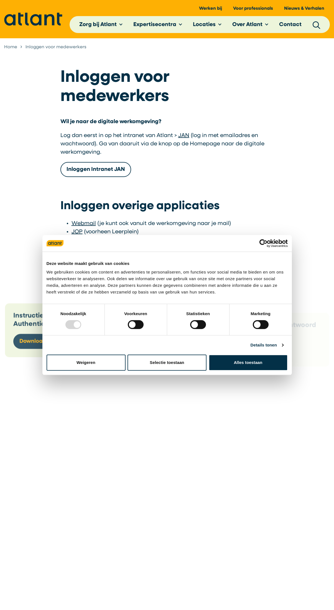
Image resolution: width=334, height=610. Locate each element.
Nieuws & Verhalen (304, 8)
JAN (183, 135)
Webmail (84, 225)
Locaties (204, 24)
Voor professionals (253, 8)
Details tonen (264, 345)
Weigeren (86, 362)
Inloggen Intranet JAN (96, 169)
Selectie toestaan (167, 362)
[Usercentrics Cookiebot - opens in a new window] (263, 243)
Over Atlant (247, 24)
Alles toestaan (248, 362)
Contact (290, 24)
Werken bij (210, 8)
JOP (77, 233)
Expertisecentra (154, 24)
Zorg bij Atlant (98, 24)
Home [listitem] (10, 47)
